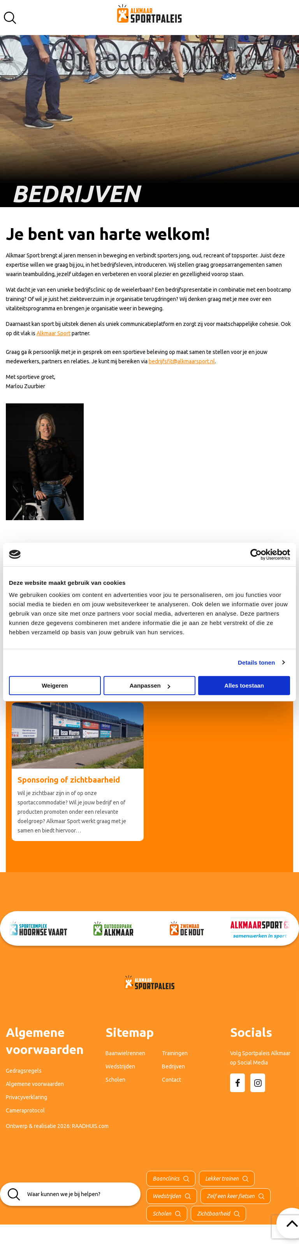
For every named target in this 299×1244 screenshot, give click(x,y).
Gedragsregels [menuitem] (24, 1071)
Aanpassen (150, 685)
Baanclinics (166, 1178)
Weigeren (55, 685)
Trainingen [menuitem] (175, 1053)
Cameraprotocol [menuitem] (25, 1110)
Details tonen (256, 662)
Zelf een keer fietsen (231, 1196)
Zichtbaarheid (213, 1214)
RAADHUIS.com (90, 1126)
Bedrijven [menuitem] (173, 1066)
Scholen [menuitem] (115, 1080)
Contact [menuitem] (171, 1080)
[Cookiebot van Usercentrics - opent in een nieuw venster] (256, 554)
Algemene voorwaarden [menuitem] (35, 1084)
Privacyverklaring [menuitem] (26, 1097)
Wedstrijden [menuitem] (120, 1066)
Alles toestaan (244, 685)
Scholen (162, 1214)
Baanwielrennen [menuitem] (125, 1053)
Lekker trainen (222, 1178)
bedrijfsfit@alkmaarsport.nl (182, 361)
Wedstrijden (167, 1196)
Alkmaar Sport (53, 333)
